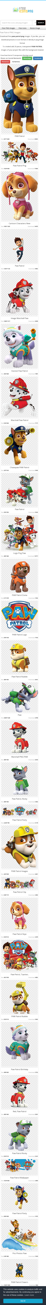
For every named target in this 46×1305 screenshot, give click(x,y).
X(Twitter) (16, 62)
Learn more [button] (29, 1295)
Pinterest (5, 62)
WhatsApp (27, 58)
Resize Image (35, 28)
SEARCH (41, 23)
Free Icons (22, 28)
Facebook (38, 58)
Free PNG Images (8, 28)
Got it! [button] (23, 1301)
